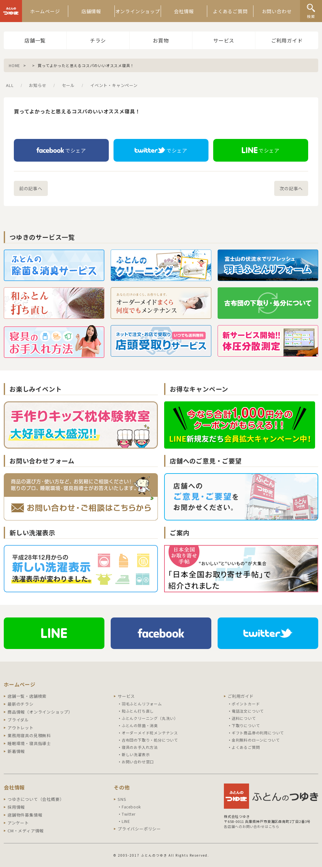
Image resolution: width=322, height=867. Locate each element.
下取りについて (246, 725)
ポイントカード (246, 703)
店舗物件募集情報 (25, 815)
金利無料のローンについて (256, 740)
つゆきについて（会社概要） (36, 799)
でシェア (61, 150)
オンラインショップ (137, 11)
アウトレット (21, 728)
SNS (122, 799)
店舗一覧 (35, 40)
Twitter (129, 814)
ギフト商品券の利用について (258, 732)
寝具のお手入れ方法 (140, 747)
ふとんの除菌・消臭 (140, 725)
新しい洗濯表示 (136, 754)
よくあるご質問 (230, 11)
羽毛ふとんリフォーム (142, 703)
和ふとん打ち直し (138, 711)
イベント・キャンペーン (114, 85)
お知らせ (37, 85)
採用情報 (16, 807)
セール (68, 85)
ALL (10, 85)
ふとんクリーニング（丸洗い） (150, 718)
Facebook (131, 806)
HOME (14, 65)
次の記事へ (291, 188)
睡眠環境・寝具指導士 (29, 743)
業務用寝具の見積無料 (29, 735)
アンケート (18, 823)
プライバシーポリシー (139, 829)
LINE (126, 821)
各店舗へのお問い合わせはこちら (252, 826)
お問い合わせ (277, 11)
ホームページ (45, 11)
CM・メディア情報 (26, 831)
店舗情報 (91, 11)
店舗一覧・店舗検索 (27, 696)
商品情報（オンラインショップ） (40, 712)
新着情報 (16, 751)
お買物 (161, 40)
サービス (223, 40)
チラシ (98, 40)
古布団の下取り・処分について (150, 740)
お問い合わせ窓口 (138, 761)
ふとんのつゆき (11, 11)
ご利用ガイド (287, 40)
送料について (244, 718)
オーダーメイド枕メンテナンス (150, 732)
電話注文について (248, 711)
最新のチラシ (21, 704)
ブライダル (18, 720)
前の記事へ (30, 188)
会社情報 (184, 11)
